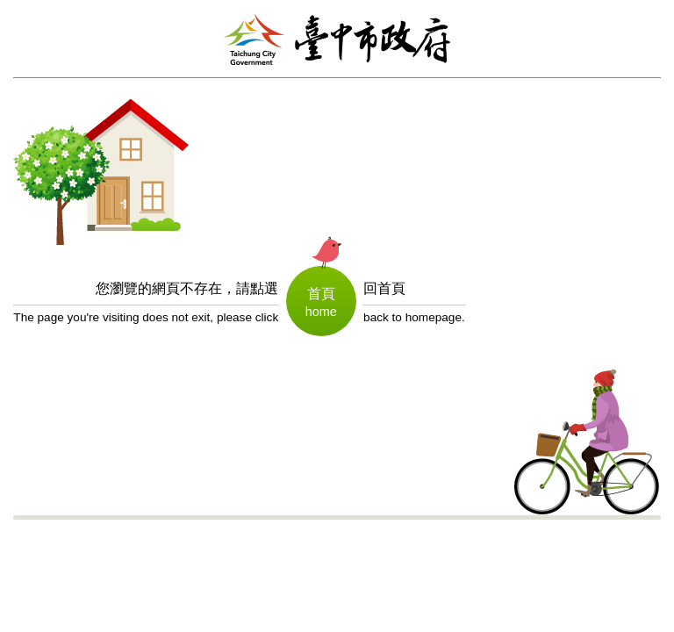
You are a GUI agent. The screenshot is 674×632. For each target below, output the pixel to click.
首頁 (321, 293)
